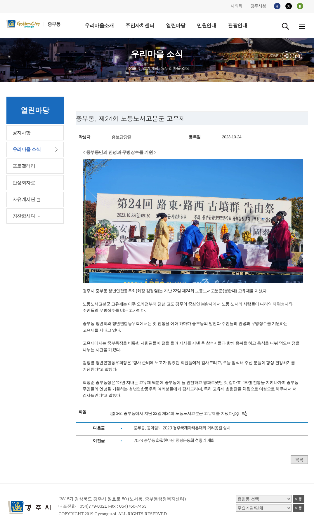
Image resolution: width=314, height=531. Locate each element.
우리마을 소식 (177, 68)
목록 (299, 459)
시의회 (236, 6)
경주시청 (258, 6)
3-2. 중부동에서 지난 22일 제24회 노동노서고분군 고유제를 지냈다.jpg (177, 413)
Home (131, 68)
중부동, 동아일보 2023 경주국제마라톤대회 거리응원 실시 (182, 428)
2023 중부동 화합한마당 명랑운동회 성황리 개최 (174, 440)
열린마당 (150, 68)
